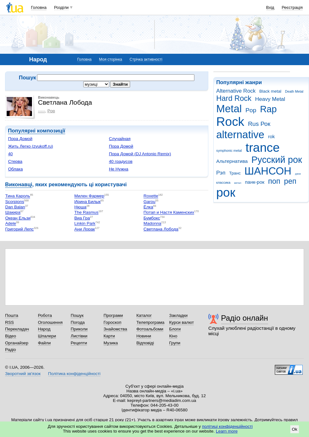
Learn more (227, 431)
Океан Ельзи (17, 218)
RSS (9, 322)
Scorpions (14, 201)
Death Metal (294, 91)
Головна (39, 7)
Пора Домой (20, 138)
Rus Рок (259, 123)
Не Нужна (118, 169)
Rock (230, 121)
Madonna (152, 223)
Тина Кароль (17, 196)
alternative (240, 134)
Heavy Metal (270, 99)
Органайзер (16, 343)
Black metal (270, 91)
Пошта (11, 315)
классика (223, 182)
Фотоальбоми (149, 329)
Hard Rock (233, 98)
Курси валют (181, 322)
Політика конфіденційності (74, 373)
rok (271, 136)
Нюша (80, 207)
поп (274, 181)
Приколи (79, 329)
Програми (113, 315)
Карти (109, 336)
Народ (44, 329)
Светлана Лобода (160, 229)
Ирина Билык (87, 201)
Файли (44, 343)
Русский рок (276, 160)
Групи (174, 343)
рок (225, 192)
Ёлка (148, 207)
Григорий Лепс (19, 229)
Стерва (15, 161)
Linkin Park (84, 223)
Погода (78, 322)
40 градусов (120, 161)
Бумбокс (151, 218)
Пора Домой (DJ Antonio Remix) (140, 153)
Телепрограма (150, 322)
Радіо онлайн (244, 318)
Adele (10, 223)
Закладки (178, 315)
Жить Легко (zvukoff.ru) (30, 146)
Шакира (12, 212)
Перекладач (17, 329)
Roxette (150, 196)
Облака (15, 169)
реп (290, 181)
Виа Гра (82, 218)
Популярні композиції (36, 131)
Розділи (61, 7)
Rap (268, 109)
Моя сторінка (110, 59)
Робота (45, 315)
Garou (149, 201)
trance (262, 147)
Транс (235, 173)
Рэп (220, 173)
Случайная (119, 138)
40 (10, 153)
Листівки (79, 336)
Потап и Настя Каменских (168, 212)
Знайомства (115, 329)
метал (237, 183)
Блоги (175, 329)
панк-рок (254, 182)
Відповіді (145, 343)
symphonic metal (229, 150)
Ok (294, 429)
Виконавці (18, 185)
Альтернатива (232, 161)
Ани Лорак (84, 229)
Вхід (270, 7)
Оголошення (50, 322)
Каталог (144, 315)
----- (41, 110)
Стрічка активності (145, 59)
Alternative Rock (235, 91)
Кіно (173, 336)
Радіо (10, 349)
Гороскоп (112, 322)
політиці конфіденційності (227, 426)
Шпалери (47, 336)
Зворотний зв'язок (23, 373)
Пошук (77, 315)
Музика (111, 343)
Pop (250, 110)
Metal (229, 108)
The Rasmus (86, 212)
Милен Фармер (89, 196)
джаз (298, 173)
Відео (10, 336)
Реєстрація (292, 7)
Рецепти (79, 343)
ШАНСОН (267, 171)
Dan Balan (15, 207)
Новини (143, 336)
